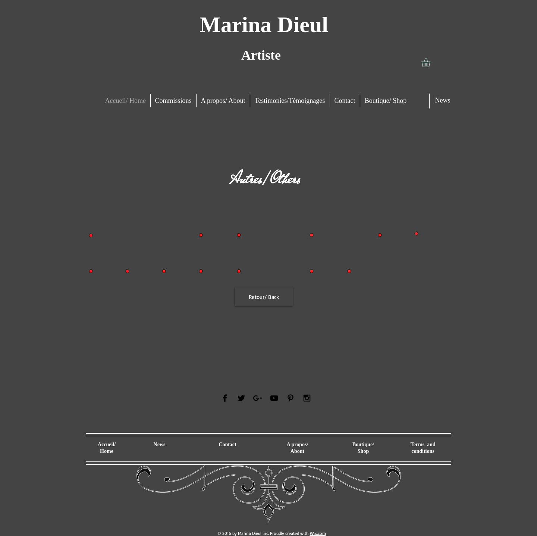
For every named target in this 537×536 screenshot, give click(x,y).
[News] (442, 101)
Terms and (422, 444)
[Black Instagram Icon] (307, 398)
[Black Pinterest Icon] (290, 398)
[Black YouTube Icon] (274, 398)
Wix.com (318, 533)
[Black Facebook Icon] (225, 398)
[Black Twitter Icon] (241, 398)
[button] (431, 62)
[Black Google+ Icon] (258, 398)
